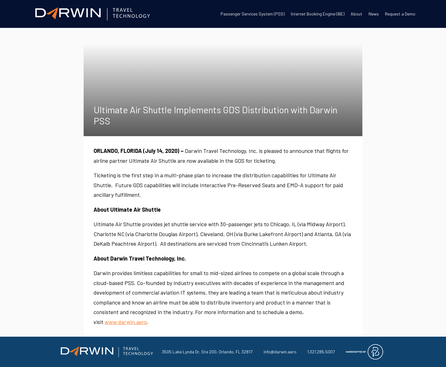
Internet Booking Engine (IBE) (317, 13)
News (374, 13)
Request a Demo (400, 13)
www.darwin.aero (126, 321)
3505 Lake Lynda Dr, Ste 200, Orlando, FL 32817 (207, 351)
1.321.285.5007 (321, 351)
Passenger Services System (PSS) (253, 13)
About (356, 13)
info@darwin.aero (280, 351)
